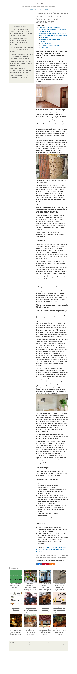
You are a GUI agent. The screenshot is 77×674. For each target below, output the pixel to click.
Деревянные (44, 37)
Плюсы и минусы (46, 43)
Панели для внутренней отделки (43, 557)
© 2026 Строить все (14, 642)
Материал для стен (55, 555)
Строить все (38, 3)
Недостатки (44, 47)
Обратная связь (51, 642)
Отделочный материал (46, 555)
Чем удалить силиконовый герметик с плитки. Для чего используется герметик (21, 49)
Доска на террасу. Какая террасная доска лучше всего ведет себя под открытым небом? (21, 63)
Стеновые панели (64, 555)
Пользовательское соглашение (40, 642)
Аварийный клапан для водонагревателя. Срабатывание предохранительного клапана (20, 70)
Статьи (45, 9)
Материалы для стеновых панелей (58, 557)
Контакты (31, 642)
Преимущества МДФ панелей (50, 45)
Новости (38, 9)
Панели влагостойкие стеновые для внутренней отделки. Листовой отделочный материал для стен (52, 29)
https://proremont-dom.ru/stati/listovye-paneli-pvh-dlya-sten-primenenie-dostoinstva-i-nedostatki (51, 549)
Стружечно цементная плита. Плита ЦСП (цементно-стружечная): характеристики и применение (21, 56)
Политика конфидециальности (35, 644)
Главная (30, 9)
